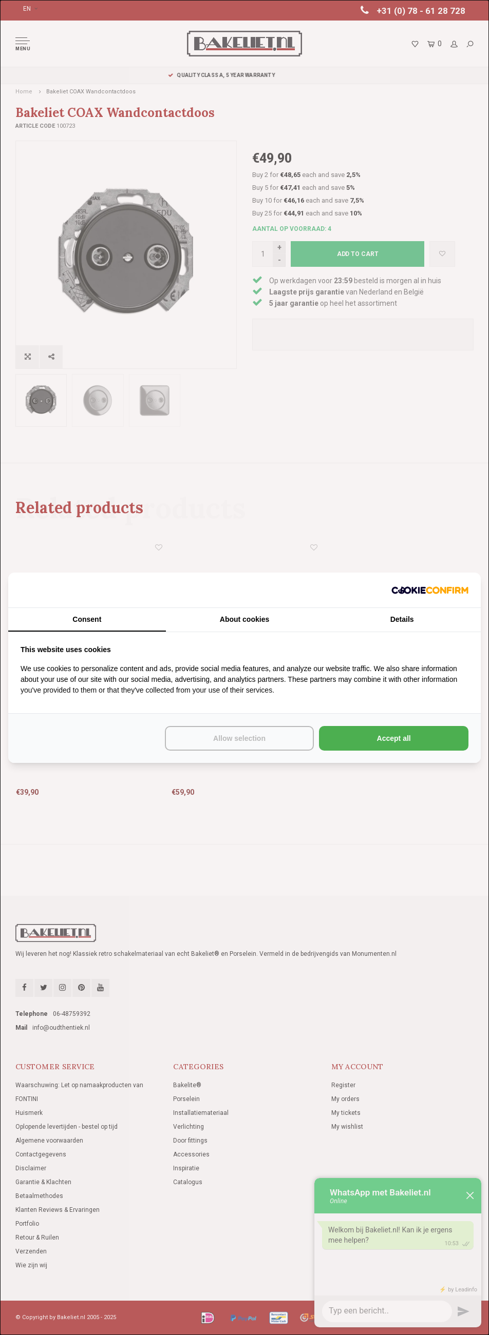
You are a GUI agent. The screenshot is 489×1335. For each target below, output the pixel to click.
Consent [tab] (86, 619)
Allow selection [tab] (239, 738)
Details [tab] (402, 619)
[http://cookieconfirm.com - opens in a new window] (429, 590)
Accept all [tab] (394, 738)
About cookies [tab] (244, 619)
